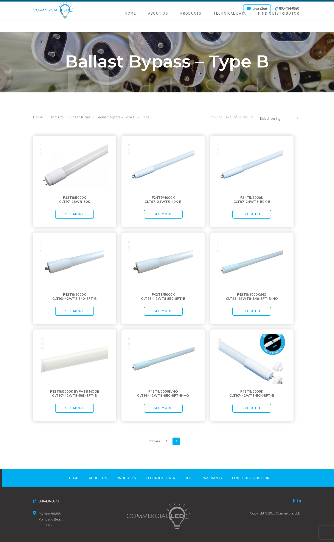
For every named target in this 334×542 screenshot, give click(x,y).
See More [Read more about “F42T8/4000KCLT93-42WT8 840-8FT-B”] (74, 311)
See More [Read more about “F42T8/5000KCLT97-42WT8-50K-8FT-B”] (251, 408)
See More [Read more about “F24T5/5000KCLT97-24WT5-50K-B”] (251, 214)
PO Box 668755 (48, 519)
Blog (189, 478)
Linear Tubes (80, 117)
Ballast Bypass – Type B (115, 117)
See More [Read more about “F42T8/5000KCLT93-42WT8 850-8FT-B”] (163, 311)
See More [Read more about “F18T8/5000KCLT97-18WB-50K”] (74, 214)
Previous (154, 441)
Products (190, 26)
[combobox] (279, 118)
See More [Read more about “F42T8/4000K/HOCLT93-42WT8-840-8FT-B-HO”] (251, 311)
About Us (158, 26)
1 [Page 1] (167, 441)
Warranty (212, 478)
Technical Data (229, 26)
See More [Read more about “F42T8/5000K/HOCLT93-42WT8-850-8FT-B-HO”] (163, 408)
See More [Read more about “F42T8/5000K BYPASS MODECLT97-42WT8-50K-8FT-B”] (74, 408)
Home (130, 26)
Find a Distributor (278, 26)
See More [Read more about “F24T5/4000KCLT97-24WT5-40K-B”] (163, 214)
